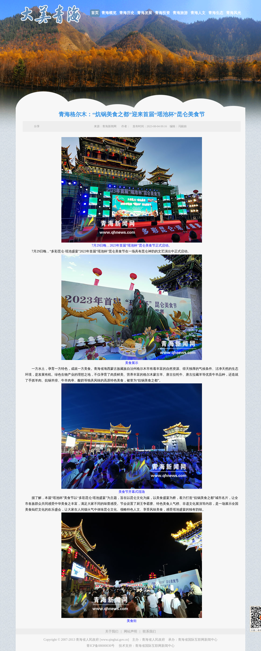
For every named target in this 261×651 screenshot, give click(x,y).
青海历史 (126, 13)
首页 (95, 13)
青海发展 (144, 13)
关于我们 (111, 631)
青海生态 (215, 13)
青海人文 (197, 13)
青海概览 (108, 13)
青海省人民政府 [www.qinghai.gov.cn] (102, 639)
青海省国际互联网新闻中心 (197, 639)
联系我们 (149, 631)
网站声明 (130, 631)
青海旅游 (180, 13)
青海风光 (233, 13)
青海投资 (162, 13)
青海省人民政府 (153, 639)
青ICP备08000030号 (100, 645)
